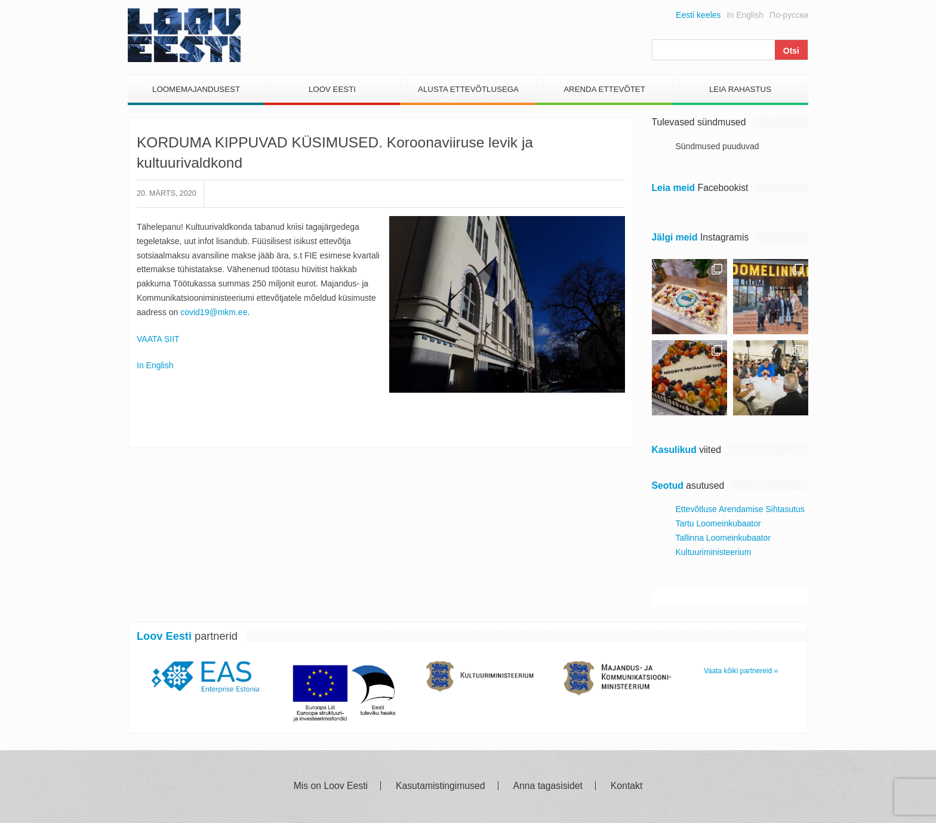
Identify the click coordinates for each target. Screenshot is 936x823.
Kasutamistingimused (440, 786)
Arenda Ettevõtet (604, 89)
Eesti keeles (698, 15)
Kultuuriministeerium (714, 552)
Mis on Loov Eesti (331, 786)
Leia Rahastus (740, 89)
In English (745, 15)
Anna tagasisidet (548, 786)
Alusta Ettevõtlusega (468, 89)
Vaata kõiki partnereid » (741, 671)
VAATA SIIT (158, 339)
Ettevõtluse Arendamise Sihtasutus (740, 509)
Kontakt (626, 786)
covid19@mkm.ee (213, 312)
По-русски (788, 15)
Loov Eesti (332, 89)
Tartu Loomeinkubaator (718, 523)
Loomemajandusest (196, 89)
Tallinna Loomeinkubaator (723, 537)
